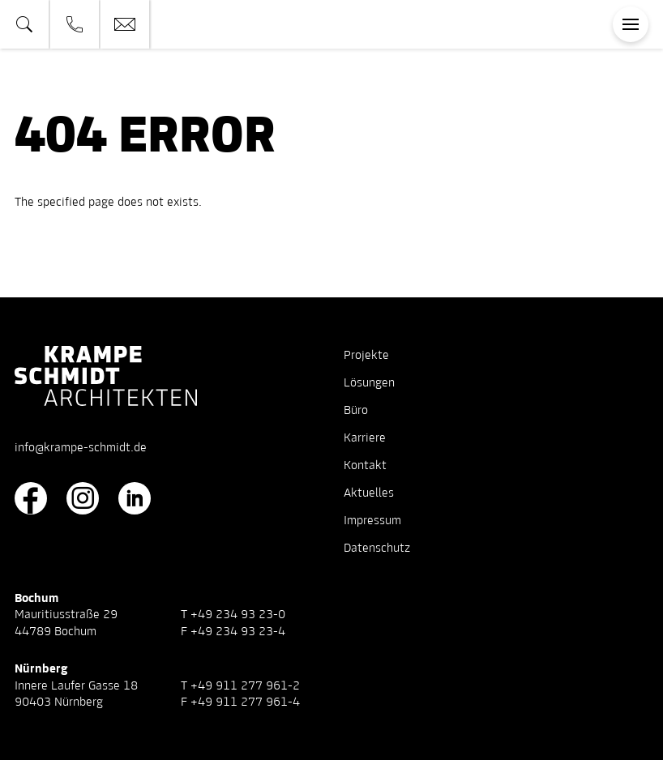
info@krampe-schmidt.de (81, 448)
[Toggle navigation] (630, 24)
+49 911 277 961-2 (245, 686)
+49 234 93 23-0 (237, 614)
